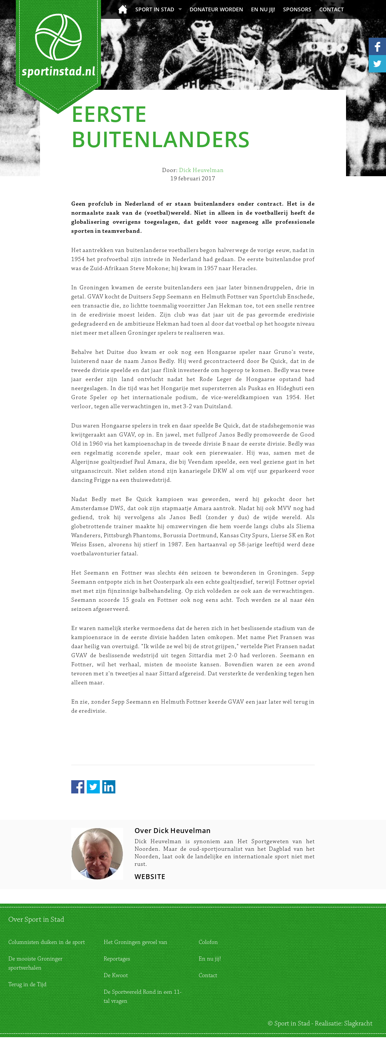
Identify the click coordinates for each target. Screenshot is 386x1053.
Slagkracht (358, 1023)
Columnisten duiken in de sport (46, 942)
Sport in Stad (154, 9)
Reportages (117, 958)
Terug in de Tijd (27, 984)
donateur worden (216, 9)
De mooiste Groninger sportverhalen (35, 963)
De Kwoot (116, 975)
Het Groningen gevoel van (135, 942)
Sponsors (297, 9)
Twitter (93, 786)
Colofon (208, 942)
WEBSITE (150, 876)
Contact (331, 9)
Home (122, 9)
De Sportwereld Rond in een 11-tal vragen (143, 996)
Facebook (77, 786)
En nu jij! (263, 9)
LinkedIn (108, 786)
